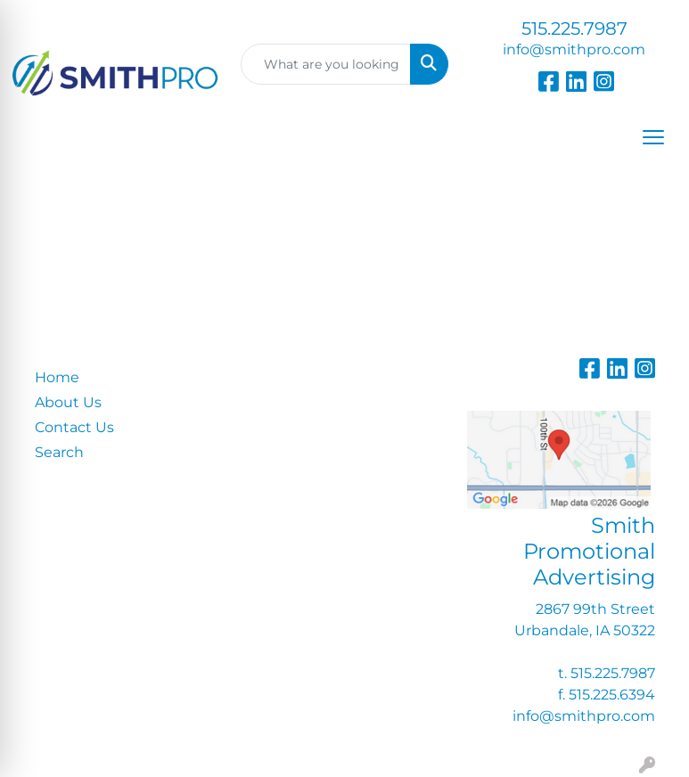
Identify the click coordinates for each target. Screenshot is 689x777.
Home (57, 377)
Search (59, 452)
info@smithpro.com (574, 49)
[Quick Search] (326, 64)
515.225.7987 (574, 28)
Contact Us (74, 427)
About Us (68, 402)
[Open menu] (653, 137)
